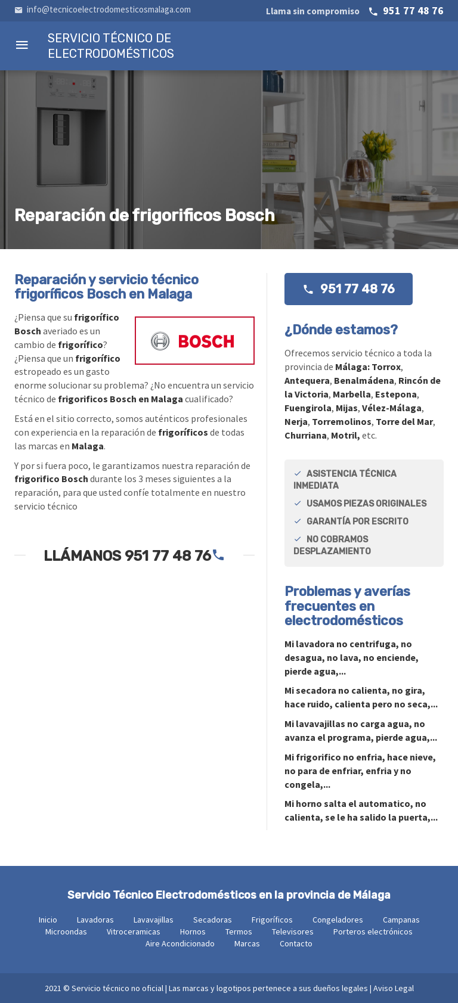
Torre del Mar (404, 421)
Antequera (307, 380)
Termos (238, 931)
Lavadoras (95, 919)
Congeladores (337, 919)
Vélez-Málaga (392, 408)
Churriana (305, 435)
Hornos (193, 931)
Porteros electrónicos (373, 931)
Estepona (396, 394)
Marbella (352, 394)
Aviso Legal (393, 988)
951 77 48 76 (355, 10)
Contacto (296, 943)
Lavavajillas (154, 919)
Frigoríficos (272, 919)
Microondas (66, 931)
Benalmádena (364, 380)
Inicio (48, 919)
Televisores (293, 931)
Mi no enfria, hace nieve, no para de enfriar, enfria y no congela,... (360, 770)
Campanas (401, 919)
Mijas (347, 408)
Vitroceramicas (133, 931)
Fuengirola (308, 408)
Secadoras (212, 919)
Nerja (296, 421)
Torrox (386, 366)
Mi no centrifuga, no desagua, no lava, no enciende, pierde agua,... (351, 657)
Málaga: (353, 366)
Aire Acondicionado (180, 943)
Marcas (247, 943)
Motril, (345, 435)
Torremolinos (342, 421)
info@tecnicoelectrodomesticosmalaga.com (102, 9)
